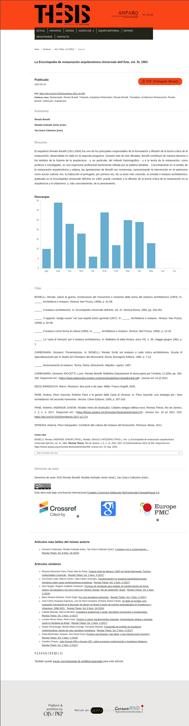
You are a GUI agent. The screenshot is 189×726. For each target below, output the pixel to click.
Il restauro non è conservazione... (132, 549)
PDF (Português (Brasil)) (161, 81)
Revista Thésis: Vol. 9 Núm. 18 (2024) (85, 608)
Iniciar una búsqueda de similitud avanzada (78, 661)
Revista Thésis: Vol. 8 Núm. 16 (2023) (60, 553)
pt (152, 14)
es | (149, 14)
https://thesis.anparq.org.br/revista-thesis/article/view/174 (109, 412)
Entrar (128, 30)
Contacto (63, 37)
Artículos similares (48, 564)
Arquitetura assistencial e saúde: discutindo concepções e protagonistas (111, 612)
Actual (40, 30)
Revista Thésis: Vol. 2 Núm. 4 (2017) (86, 575)
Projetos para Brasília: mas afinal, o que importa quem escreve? (118, 634)
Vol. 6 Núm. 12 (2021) (64, 49)
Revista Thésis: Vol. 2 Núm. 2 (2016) (60, 638)
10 (55, 653)
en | (145, 14)
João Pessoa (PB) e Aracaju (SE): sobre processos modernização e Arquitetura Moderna (103, 641)
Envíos (70, 30)
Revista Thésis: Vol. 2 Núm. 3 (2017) (129, 597)
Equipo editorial (108, 30)
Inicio (37, 49)
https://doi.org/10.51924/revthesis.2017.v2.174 (61, 416)
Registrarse (44, 37)
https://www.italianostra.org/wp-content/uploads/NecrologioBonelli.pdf (99, 378)
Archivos (55, 30)
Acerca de (85, 30)
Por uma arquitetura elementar (94, 597)
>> (61, 653)
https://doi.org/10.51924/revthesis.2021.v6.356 (62, 93)
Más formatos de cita (47, 453)
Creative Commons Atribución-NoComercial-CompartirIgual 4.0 (123, 492)
